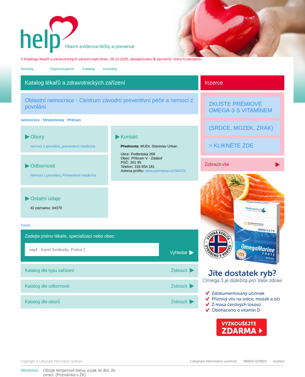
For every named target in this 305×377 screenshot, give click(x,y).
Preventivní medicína (79, 175)
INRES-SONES (255, 361)
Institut (278, 361)
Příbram (74, 120)
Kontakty (110, 69)
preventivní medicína (78, 146)
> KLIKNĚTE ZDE (231, 145)
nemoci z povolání (45, 146)
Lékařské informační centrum (213, 361)
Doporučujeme (62, 69)
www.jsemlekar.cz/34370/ (165, 171)
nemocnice (30, 120)
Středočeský (53, 120)
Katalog (88, 69)
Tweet (25, 225)
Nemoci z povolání (45, 175)
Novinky (27, 69)
